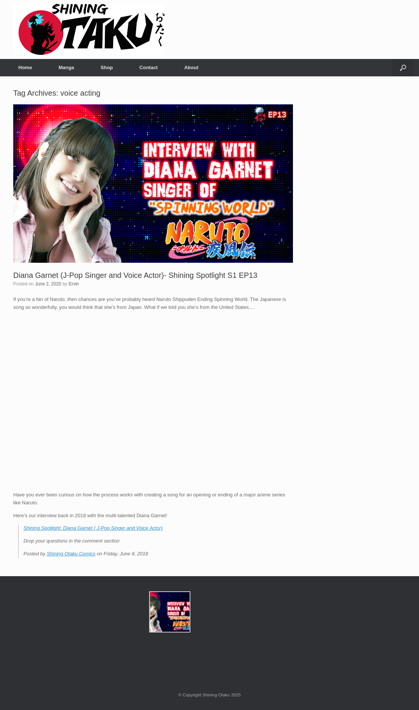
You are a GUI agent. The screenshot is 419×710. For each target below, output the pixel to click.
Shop (107, 67)
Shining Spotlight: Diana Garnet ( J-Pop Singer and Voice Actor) (93, 528)
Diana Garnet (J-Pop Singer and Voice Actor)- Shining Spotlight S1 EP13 (135, 275)
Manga (66, 67)
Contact (148, 67)
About (191, 67)
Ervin (74, 284)
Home (25, 67)
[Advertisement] (359, 203)
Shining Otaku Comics (71, 554)
